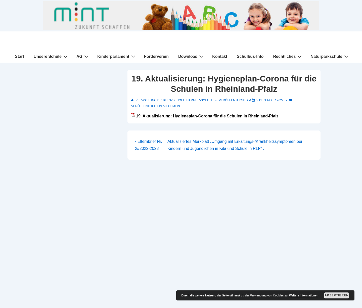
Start (19, 56)
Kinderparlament (117, 56)
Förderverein (156, 56)
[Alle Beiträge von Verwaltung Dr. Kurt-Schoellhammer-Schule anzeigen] (172, 100)
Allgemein (171, 106)
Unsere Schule (51, 56)
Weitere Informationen (303, 295)
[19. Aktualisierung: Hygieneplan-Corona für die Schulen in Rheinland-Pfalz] (270, 100)
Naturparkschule (329, 56)
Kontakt (219, 56)
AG (83, 56)
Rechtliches (288, 56)
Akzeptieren (337, 295)
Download (191, 56)
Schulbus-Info (250, 56)
